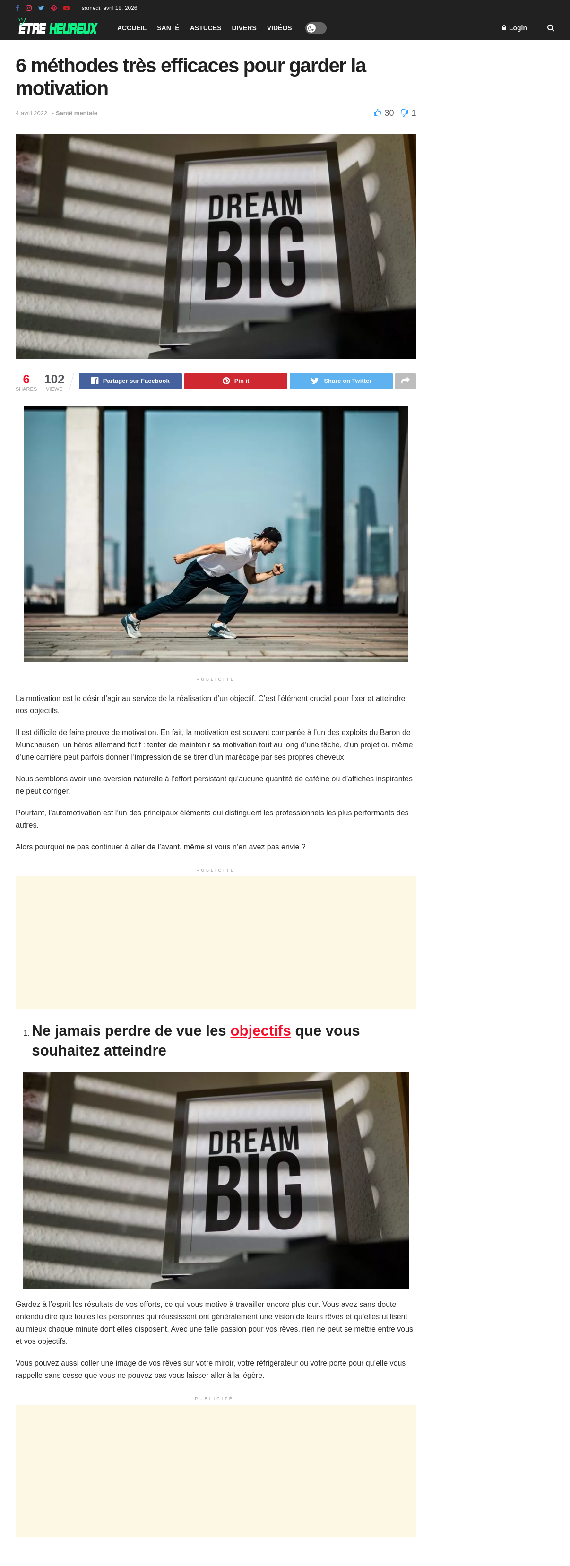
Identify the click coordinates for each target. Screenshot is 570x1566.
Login (514, 28)
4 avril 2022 (31, 113)
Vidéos (279, 28)
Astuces (206, 28)
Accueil (132, 28)
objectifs (260, 1032)
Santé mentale (76, 113)
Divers (244, 28)
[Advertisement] (216, 944)
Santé (168, 28)
